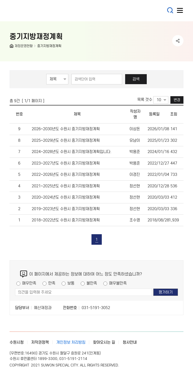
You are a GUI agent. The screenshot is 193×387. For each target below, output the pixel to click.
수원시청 (17, 342)
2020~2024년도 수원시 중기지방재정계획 (66, 197)
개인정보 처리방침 (70, 342)
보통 (70, 283)
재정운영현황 (24, 46)
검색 (135, 79)
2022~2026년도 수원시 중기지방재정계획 (66, 174)
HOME (12, 47)
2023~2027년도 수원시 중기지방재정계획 (66, 163)
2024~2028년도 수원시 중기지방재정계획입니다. (72, 151)
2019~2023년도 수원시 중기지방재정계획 (66, 208)
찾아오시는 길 (104, 342)
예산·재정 (40, 10)
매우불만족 (118, 283)
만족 (51, 283)
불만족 (91, 283)
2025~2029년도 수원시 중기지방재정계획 (66, 140)
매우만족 (29, 283)
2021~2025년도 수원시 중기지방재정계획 (66, 186)
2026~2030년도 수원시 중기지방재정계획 (66, 128)
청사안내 (130, 342)
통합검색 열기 (170, 10)
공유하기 (177, 40)
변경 (177, 99)
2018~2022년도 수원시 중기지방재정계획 (66, 220)
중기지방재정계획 (49, 46)
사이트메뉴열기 (180, 11)
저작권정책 (40, 342)
